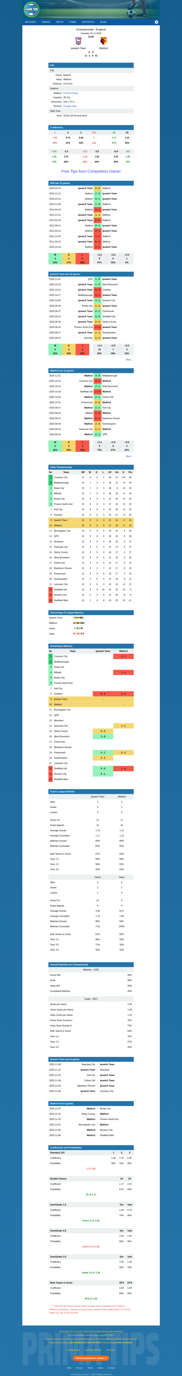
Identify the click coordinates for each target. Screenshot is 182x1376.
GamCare (110, 1350)
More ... (130, 360)
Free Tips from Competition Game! (91, 171)
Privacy (79, 1368)
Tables (46, 22)
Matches (30, 22)
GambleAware (73, 1350)
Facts (59, 22)
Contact (111, 1368)
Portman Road (70, 93)
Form (72, 22)
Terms (90, 1368)
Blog (103, 22)
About (100, 1368)
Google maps (70, 106)
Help (69, 1368)
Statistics (88, 22)
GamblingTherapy (93, 1350)
